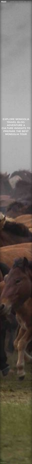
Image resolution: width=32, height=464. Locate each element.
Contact (28, 1)
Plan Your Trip (21, 1)
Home (1, 462)
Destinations (12, 1)
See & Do (16, 1)
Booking (25, 1)
